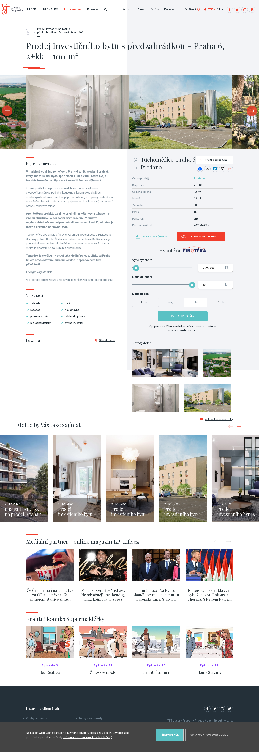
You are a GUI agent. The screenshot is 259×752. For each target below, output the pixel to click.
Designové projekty (90, 719)
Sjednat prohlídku (203, 236)
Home (29, 30)
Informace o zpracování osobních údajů (87, 737)
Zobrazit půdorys (155, 236)
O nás (141, 9)
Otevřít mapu (105, 340)
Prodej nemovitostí (37, 719)
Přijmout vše (170, 734)
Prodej (32, 9)
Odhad (127, 9)
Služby (155, 9)
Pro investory (73, 9)
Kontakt (169, 9)
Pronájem (50, 9)
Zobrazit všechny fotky (216, 419)
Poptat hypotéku (182, 316)
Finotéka (93, 9)
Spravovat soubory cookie (209, 734)
